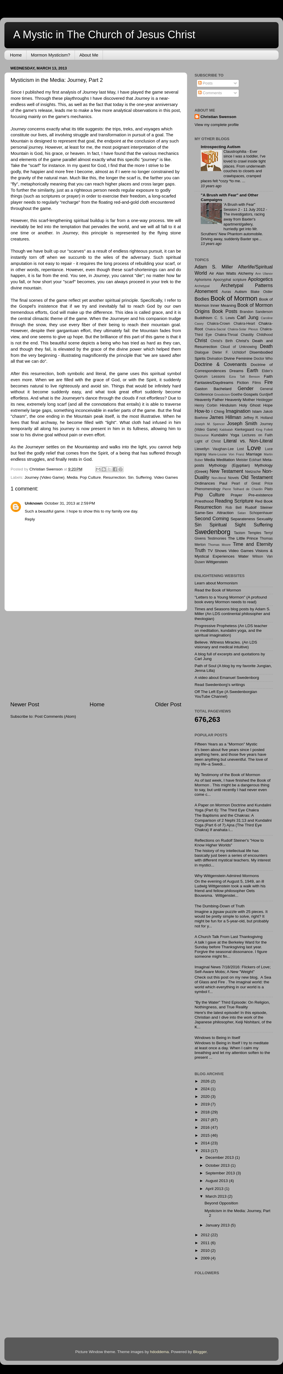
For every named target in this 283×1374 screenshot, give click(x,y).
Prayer (237, 495)
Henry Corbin (206, 405)
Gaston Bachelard (213, 389)
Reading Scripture (234, 500)
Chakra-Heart (244, 323)
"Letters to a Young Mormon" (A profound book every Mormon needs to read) (231, 599)
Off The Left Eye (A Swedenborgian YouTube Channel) (226, 694)
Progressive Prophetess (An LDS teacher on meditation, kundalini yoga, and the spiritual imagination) (231, 630)
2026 (206, 1081)
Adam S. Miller (214, 266)
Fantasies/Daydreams (214, 382)
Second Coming (212, 518)
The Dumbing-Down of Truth (220, 906)
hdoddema (159, 1352)
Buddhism (203, 318)
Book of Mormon (233, 298)
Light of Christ (208, 441)
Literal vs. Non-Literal (248, 440)
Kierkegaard (244, 429)
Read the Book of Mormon (218, 590)
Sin (131, 477)
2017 (206, 1120)
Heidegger (264, 400)
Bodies (202, 298)
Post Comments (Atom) (55, 716)
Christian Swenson (218, 117)
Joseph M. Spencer (210, 424)
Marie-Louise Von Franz (226, 454)
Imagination (238, 411)
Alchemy (246, 273)
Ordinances (205, 483)
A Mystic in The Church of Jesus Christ (104, 35)
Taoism (239, 533)
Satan (241, 513)
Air (211, 273)
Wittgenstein (217, 562)
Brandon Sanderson (256, 312)
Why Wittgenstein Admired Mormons (227, 876)
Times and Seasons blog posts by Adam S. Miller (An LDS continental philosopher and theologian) (232, 614)
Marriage (254, 454)
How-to (202, 411)
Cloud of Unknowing (239, 347)
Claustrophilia (235, 151)
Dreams (236, 371)
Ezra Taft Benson (244, 376)
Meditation (225, 460)
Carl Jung (248, 317)
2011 (206, 1243)
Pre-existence (260, 495)
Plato (268, 489)
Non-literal (219, 478)
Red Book (264, 501)
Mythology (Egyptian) (229, 465)
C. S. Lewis (225, 318)
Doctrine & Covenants (220, 364)
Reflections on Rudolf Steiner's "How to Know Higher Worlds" (229, 842)
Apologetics (260, 279)
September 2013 (220, 1173)
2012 (206, 1235)
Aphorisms (203, 280)
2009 (206, 1258)
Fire (268, 382)
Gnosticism (222, 394)
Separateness (243, 519)
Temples (254, 533)
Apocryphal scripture (229, 280)
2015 (206, 1135)
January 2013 (218, 1225)
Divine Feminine (238, 358)
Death (266, 346)
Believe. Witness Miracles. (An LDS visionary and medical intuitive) (226, 644)
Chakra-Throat (226, 335)
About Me (88, 54)
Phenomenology (208, 489)
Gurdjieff (266, 394)
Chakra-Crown (218, 323)
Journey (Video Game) (44, 477)
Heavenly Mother (240, 399)
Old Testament (257, 477)
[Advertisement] (96, 656)
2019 (206, 1104)
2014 (206, 1143)
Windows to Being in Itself (217, 1037)
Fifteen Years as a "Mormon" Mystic (226, 744)
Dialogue (202, 352)
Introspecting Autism (221, 147)
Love (254, 448)
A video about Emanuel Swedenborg (227, 677)
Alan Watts (226, 273)
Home (16, 54)
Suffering (144, 477)
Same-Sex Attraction (214, 513)
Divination (215, 359)
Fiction (243, 382)
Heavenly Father (209, 399)
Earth (252, 370)
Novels (233, 478)
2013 (206, 1150)
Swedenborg (212, 532)
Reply (30, 519)
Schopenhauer (261, 513)
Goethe (237, 394)
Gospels (250, 394)
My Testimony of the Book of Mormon (227, 775)
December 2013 (220, 1157)
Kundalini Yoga (225, 435)
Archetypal (202, 286)
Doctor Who (263, 359)
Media (72, 477)
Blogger (200, 1352)
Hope (268, 405)
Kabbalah (226, 429)
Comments (210, 93)
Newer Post (24, 704)
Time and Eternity (253, 544)
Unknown (34, 503)
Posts (205, 83)
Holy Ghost (249, 405)
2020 (206, 1096)
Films (256, 383)
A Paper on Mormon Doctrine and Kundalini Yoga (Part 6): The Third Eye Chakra (233, 807)
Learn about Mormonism (216, 583)
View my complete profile (217, 124)
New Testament (226, 471)
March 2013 (216, 1196)
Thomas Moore (219, 544)
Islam (256, 411)
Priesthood (204, 501)
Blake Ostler (262, 292)
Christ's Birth (221, 341)
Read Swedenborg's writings (220, 684)
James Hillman (225, 417)
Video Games (166, 477)
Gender (246, 388)
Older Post (168, 704)
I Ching (217, 411)
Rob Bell (233, 507)
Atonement (206, 291)
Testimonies (216, 538)
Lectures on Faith (257, 435)
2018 (206, 1112)
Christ (201, 340)
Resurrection (114, 477)
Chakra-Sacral (215, 329)
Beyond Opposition (221, 1203)
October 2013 (218, 1165)
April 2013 (215, 1188)
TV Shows (217, 550)
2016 (206, 1127)
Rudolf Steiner (259, 507)
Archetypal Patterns (247, 285)
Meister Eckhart (248, 460)
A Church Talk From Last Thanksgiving (229, 936)
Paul (223, 483)
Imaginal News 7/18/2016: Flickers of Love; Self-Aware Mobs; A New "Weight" (233, 969)
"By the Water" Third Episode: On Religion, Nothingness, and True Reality (232, 1004)
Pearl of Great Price (252, 483)
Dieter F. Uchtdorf (229, 352)
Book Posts (225, 311)
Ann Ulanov (264, 273)
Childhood (264, 335)
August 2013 (217, 1181)
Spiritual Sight (228, 524)
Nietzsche (253, 472)
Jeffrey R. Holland (258, 418)
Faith (268, 376)
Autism (241, 291)
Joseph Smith (242, 423)
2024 (206, 1089)
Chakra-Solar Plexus (243, 329)
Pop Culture (90, 477)
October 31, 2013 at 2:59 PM (70, 503)
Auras (226, 292)
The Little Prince (243, 538)
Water (243, 556)
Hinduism (228, 405)
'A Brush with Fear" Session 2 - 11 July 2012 (244, 207)
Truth (200, 550)
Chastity (247, 335)
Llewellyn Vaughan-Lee (214, 449)
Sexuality (264, 519)
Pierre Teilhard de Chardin (243, 489)
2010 (206, 1250)
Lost (240, 449)
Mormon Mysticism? (50, 54)
